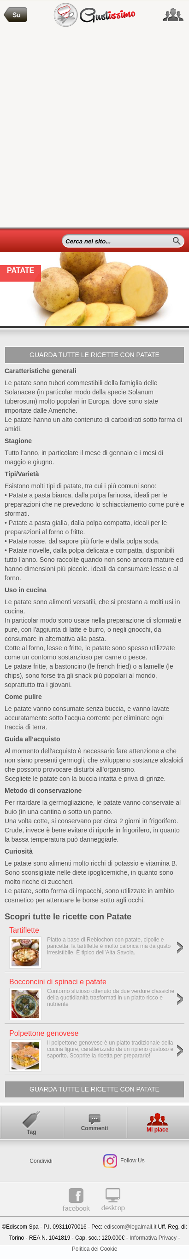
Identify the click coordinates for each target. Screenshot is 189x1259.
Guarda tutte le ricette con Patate (94, 354)
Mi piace (157, 1129)
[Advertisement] (94, 128)
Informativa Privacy (153, 1238)
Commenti (94, 1128)
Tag (31, 1132)
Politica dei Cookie (95, 1249)
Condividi (41, 1161)
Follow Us (132, 1160)
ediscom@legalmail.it (130, 1227)
